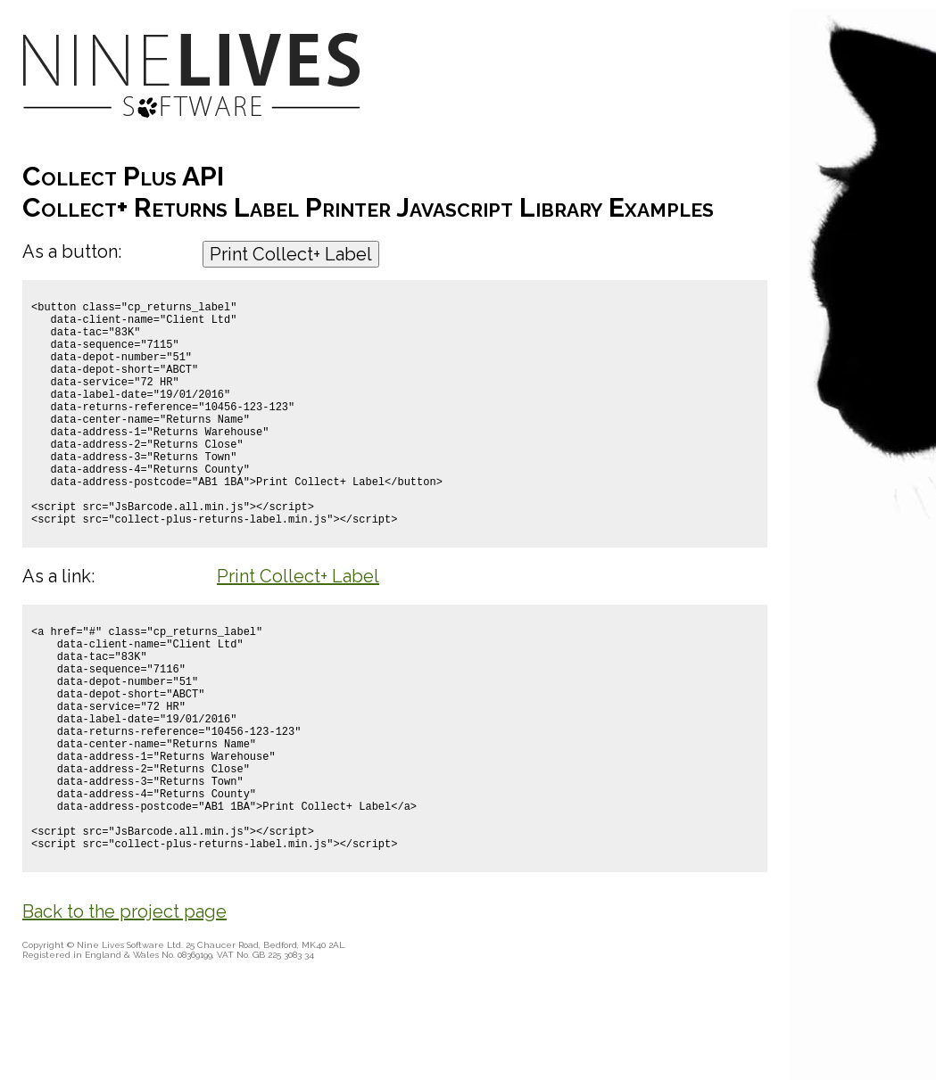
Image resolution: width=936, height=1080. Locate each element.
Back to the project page (124, 1018)
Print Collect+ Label (291, 254)
